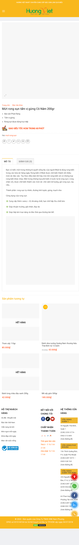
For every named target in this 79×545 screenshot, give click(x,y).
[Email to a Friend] (18, 141)
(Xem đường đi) (67, 439)
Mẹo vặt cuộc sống (8, 440)
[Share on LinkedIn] (28, 141)
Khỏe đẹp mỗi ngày (8, 436)
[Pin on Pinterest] (23, 141)
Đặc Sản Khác (17, 105)
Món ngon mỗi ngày (8, 431)
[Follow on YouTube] (52, 419)
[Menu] (3, 11)
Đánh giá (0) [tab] (25, 161)
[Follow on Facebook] (43, 419)
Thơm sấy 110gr (9, 343)
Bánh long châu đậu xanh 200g (15, 393)
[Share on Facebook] (9, 141)
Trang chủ (6, 105)
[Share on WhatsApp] (4, 141)
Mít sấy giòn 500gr (49, 393)
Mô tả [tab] (7, 161)
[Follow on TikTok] (48, 419)
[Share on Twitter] (14, 141)
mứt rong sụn (11, 135)
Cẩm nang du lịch (7, 427)
